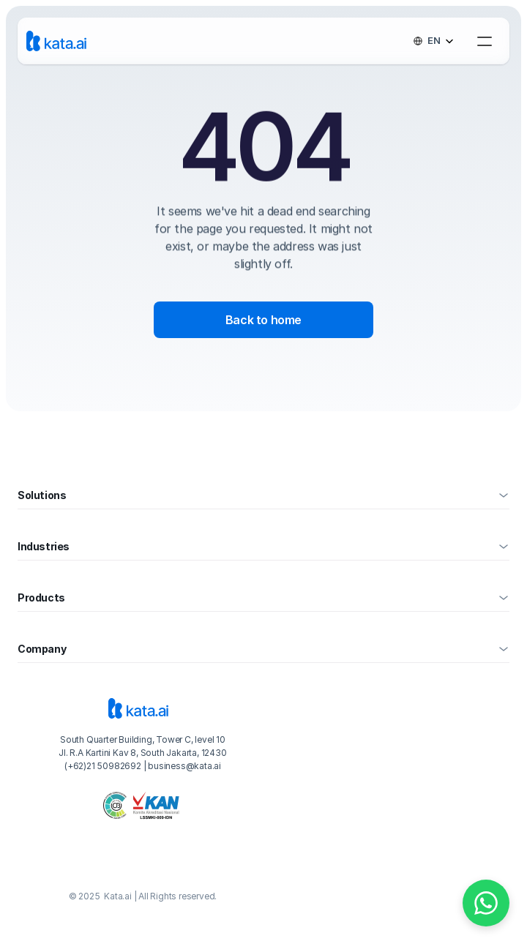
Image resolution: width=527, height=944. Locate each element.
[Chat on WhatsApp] (486, 903)
